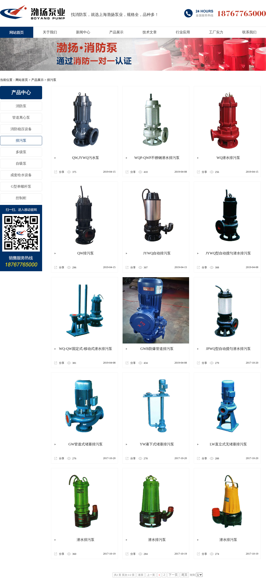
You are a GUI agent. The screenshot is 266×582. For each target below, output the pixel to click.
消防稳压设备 (21, 129)
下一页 (173, 574)
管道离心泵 (21, 117)
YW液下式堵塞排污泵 (157, 444)
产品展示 (37, 80)
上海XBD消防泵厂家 (16, 32)
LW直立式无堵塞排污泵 (228, 444)
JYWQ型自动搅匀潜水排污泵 (228, 253)
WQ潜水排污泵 (228, 158)
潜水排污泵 (85, 540)
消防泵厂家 (32, 12)
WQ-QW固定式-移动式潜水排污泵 (85, 349)
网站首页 (22, 80)
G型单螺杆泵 (21, 186)
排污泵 (51, 80)
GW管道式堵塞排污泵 (85, 444)
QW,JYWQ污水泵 (85, 158)
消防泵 (21, 106)
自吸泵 (21, 163)
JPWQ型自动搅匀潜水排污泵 (228, 349)
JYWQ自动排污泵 (157, 253)
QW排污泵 (85, 253)
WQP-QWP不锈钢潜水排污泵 (157, 158)
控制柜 (21, 198)
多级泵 (21, 152)
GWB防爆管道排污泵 (156, 349)
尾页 (184, 574)
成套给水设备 (21, 175)
